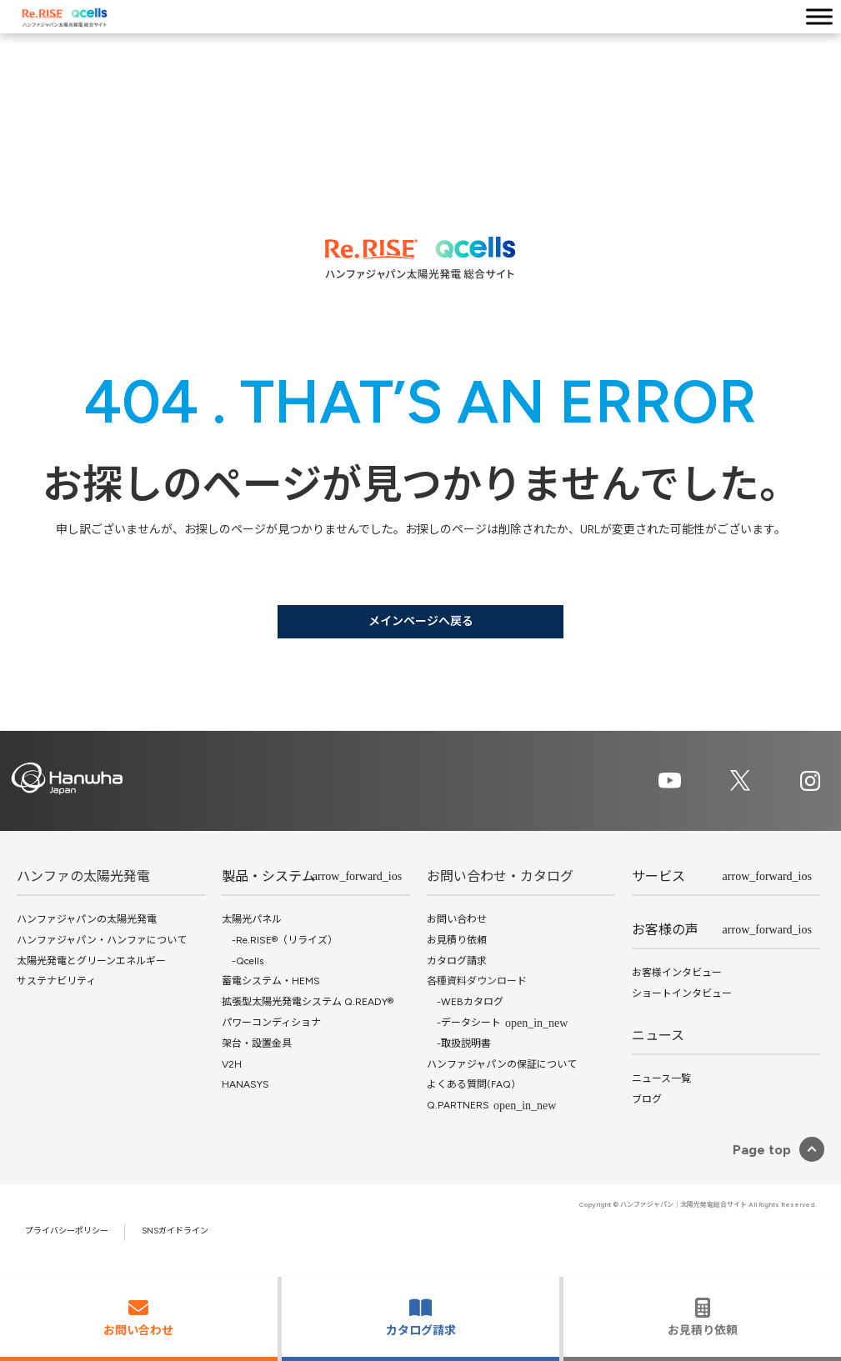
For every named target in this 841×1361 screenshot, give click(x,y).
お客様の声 (665, 930)
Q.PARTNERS (458, 1105)
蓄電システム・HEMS (271, 981)
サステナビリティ (56, 981)
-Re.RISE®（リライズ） (280, 940)
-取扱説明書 (459, 1043)
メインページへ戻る (420, 621)
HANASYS (245, 1084)
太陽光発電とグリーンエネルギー (91, 961)
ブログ (647, 1099)
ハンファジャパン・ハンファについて (102, 940)
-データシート (464, 1022)
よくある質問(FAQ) (471, 1084)
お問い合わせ (457, 919)
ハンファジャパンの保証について (502, 1064)
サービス (658, 876)
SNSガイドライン (175, 1230)
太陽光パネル (252, 919)
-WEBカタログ (465, 1002)
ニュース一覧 (661, 1078)
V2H (232, 1064)
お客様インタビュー (677, 972)
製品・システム (268, 876)
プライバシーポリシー (66, 1230)
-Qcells (242, 961)
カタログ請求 (457, 961)
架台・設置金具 (257, 1043)
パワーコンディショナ (271, 1022)
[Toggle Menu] (819, 16)
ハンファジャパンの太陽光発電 (87, 919)
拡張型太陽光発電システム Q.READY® (307, 1002)
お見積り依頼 (457, 940)
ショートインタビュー (682, 993)
